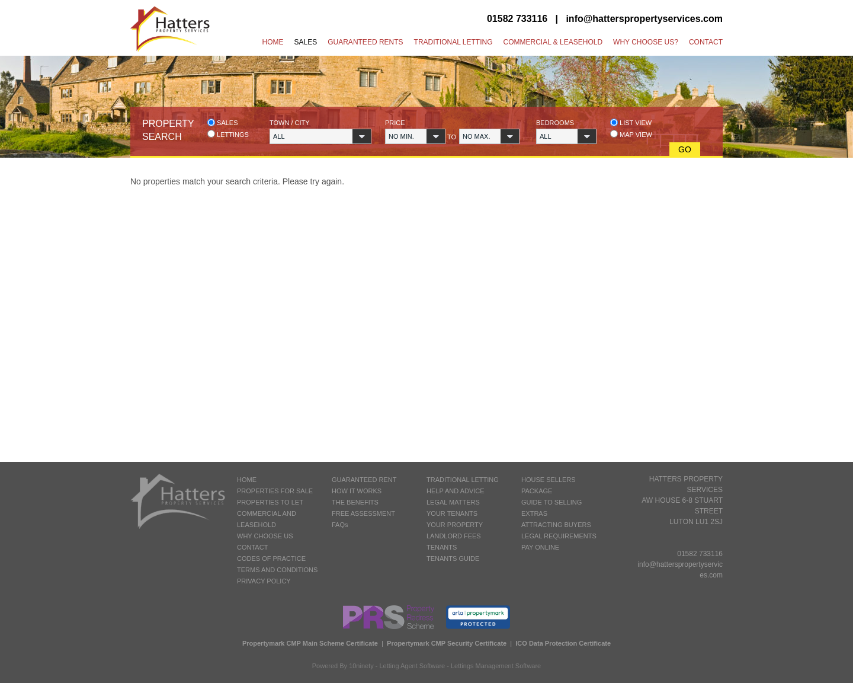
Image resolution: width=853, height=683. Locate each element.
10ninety (361, 665)
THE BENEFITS (355, 502)
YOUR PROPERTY (454, 524)
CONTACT (252, 547)
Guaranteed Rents (365, 42)
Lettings (228, 134)
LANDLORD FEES (453, 536)
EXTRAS (534, 513)
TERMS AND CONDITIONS (277, 569)
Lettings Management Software (496, 665)
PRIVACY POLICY (264, 581)
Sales (306, 42)
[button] (320, 136)
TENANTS (441, 547)
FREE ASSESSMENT (363, 513)
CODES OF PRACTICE (271, 558)
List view (631, 122)
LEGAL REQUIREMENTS (559, 536)
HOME (246, 479)
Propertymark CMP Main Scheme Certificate (310, 643)
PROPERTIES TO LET (270, 502)
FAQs (340, 524)
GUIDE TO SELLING (551, 502)
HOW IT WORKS (356, 490)
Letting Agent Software (412, 665)
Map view (631, 134)
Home (273, 42)
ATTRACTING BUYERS (556, 524)
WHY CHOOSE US (265, 536)
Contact (706, 42)
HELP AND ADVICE (455, 490)
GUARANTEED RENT (364, 479)
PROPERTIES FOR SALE (275, 490)
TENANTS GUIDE (452, 558)
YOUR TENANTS (451, 513)
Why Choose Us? (645, 42)
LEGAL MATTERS (453, 502)
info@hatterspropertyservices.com (644, 19)
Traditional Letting (453, 42)
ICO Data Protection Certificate (563, 643)
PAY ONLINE (540, 547)
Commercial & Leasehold (552, 42)
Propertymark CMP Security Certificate (446, 643)
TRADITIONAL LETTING (462, 479)
